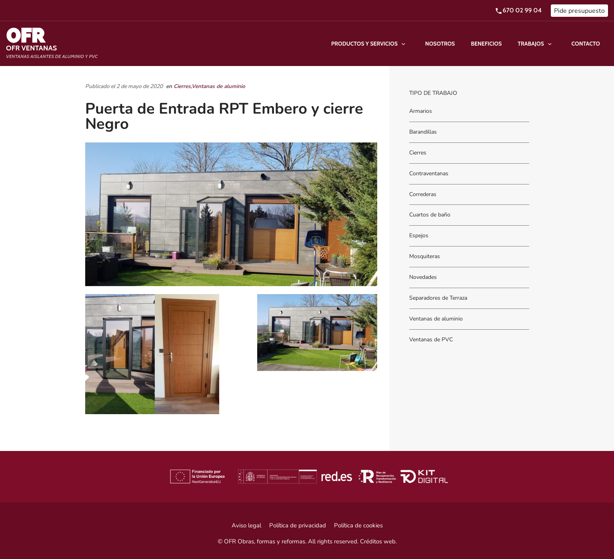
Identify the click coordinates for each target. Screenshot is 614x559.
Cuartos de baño (429, 215)
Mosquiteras (424, 256)
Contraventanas (428, 173)
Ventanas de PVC (431, 339)
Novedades (423, 277)
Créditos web (378, 541)
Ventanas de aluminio (218, 86)
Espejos (418, 236)
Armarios (420, 111)
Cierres (182, 86)
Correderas (422, 194)
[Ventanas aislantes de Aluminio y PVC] (52, 43)
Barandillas (423, 132)
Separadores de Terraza (438, 298)
